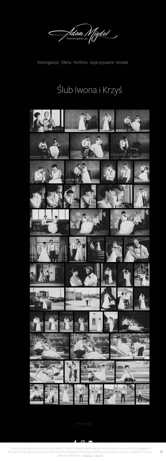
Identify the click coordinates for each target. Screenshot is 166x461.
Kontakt (122, 62)
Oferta (66, 62)
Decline (99, 455)
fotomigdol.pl (48, 62)
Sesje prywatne (102, 62)
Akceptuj (87, 455)
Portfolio (81, 62)
